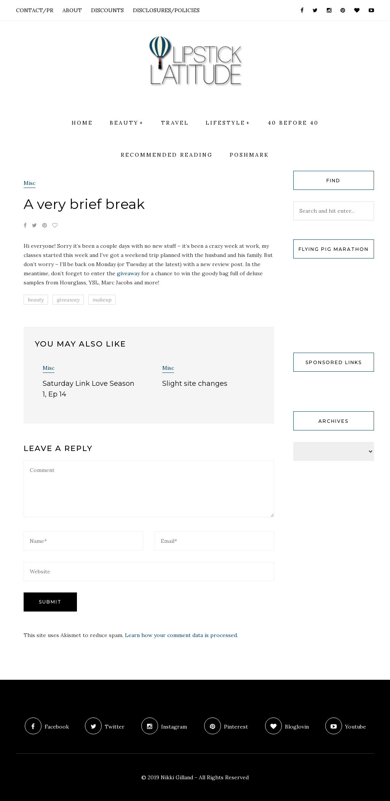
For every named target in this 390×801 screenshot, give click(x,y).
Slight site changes (194, 383)
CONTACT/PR (34, 10)
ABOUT (72, 10)
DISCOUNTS (107, 10)
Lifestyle (225, 122)
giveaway (128, 273)
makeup (102, 299)
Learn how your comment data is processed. (181, 635)
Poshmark (249, 154)
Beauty (124, 122)
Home (82, 122)
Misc (29, 183)
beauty (36, 299)
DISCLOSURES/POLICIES (166, 10)
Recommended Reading (167, 154)
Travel (175, 122)
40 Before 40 (293, 122)
